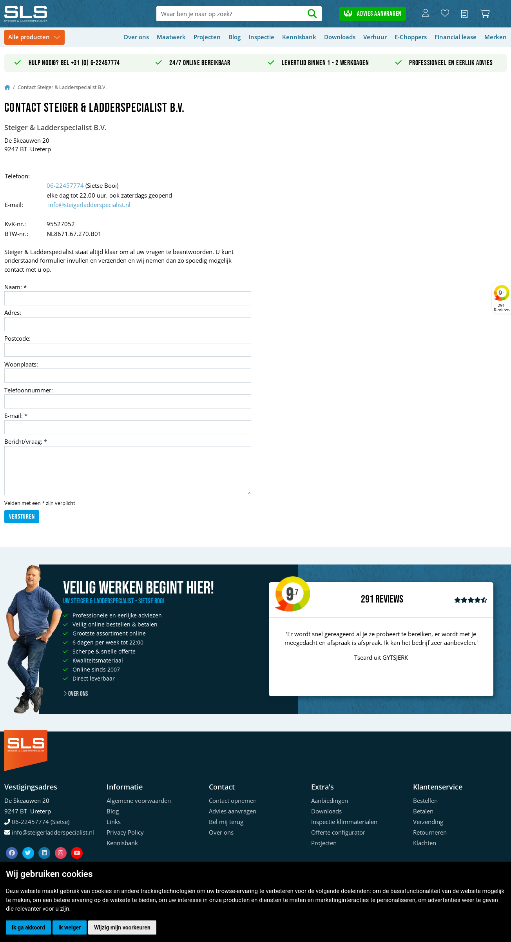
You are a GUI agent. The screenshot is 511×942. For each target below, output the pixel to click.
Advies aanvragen (372, 14)
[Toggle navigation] (34, 37)
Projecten (207, 37)
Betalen (423, 811)
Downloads (339, 37)
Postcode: (17, 338)
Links (114, 822)
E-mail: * (15, 415)
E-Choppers (411, 37)
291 (367, 599)
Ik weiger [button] (69, 927)
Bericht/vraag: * (25, 441)
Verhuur (375, 37)
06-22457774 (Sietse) (40, 822)
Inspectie (261, 37)
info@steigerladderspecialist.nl (89, 205)
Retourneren (430, 832)
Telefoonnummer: (28, 390)
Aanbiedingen (329, 800)
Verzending (428, 822)
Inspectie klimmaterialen (344, 822)
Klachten (424, 843)
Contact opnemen (233, 800)
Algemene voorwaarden (139, 800)
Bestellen (425, 800)
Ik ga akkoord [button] (28, 927)
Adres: (12, 312)
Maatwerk (171, 37)
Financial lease (456, 37)
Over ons (136, 37)
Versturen (22, 517)
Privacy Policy (125, 832)
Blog (234, 37)
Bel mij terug (226, 822)
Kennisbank (299, 37)
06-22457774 (65, 185)
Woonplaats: (21, 364)
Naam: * (15, 287)
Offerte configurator (338, 832)
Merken (495, 37)
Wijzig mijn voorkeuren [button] (122, 927)
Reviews (389, 599)
